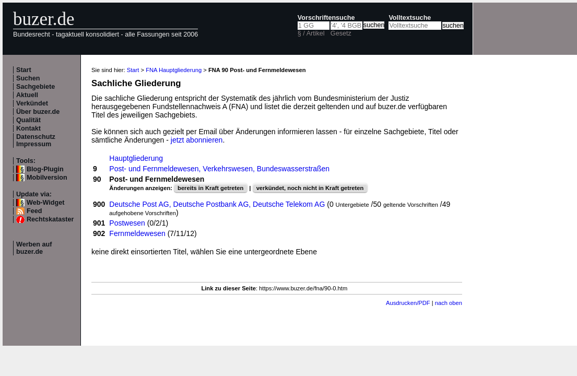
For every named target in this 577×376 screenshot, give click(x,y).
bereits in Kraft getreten (210, 188)
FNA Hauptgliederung (174, 70)
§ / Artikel (311, 33)
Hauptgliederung (136, 158)
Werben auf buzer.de (34, 248)
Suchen (28, 78)
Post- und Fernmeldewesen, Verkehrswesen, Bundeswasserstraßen (219, 168)
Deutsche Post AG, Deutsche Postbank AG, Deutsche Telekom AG (217, 204)
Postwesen (127, 223)
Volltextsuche (409, 17)
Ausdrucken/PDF (408, 303)
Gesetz (341, 33)
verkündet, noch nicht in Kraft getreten (310, 188)
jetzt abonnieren (197, 140)
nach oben (448, 303)
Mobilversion (47, 177)
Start (23, 70)
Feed (34, 211)
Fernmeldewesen (137, 233)
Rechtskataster (50, 219)
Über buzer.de (38, 111)
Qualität (28, 120)
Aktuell (27, 95)
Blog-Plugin (45, 169)
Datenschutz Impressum (35, 140)
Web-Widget (45, 202)
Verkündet (32, 103)
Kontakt (28, 128)
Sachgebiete (35, 86)
